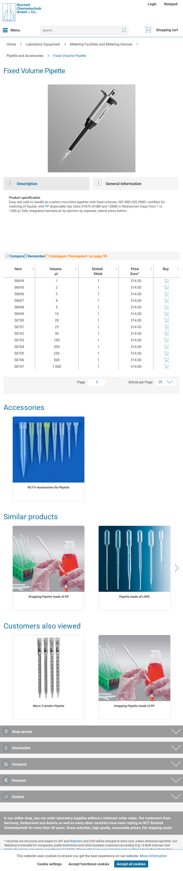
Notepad (171, 4)
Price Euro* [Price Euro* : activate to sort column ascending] (134, 271)
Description (21, 183)
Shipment (76, 841)
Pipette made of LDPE (134, 596)
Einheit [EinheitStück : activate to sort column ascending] (97, 271)
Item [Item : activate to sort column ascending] (18, 269)
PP (47, 206)
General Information (118, 183)
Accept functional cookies (89, 864)
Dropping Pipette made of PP (48, 596)
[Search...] (84, 30)
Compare (15, 256)
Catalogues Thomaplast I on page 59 (76, 256)
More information (153, 856)
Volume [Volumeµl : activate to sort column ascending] (55, 271)
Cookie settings (49, 864)
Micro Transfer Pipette (48, 706)
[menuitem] (152, 4)
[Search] (123, 30)
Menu (11, 29)
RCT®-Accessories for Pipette (48, 487)
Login (152, 4)
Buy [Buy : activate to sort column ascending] (166, 269)
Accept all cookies (131, 864)
